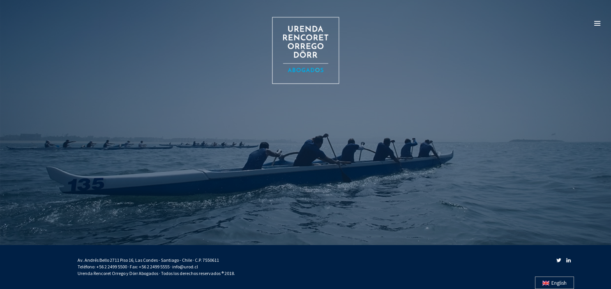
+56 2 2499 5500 (111, 267)
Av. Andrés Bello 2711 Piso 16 (105, 260)
